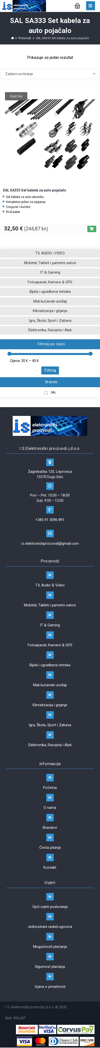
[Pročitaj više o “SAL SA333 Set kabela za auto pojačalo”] (91, 229)
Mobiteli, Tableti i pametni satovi (50, 263)
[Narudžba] (50, 74)
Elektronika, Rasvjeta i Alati (50, 330)
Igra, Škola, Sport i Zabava (50, 320)
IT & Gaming (50, 272)
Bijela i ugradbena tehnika (50, 291)
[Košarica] (77, 5)
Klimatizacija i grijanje (50, 311)
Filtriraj (50, 370)
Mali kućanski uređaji (50, 301)
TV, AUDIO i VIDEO (50, 253)
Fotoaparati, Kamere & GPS (50, 282)
